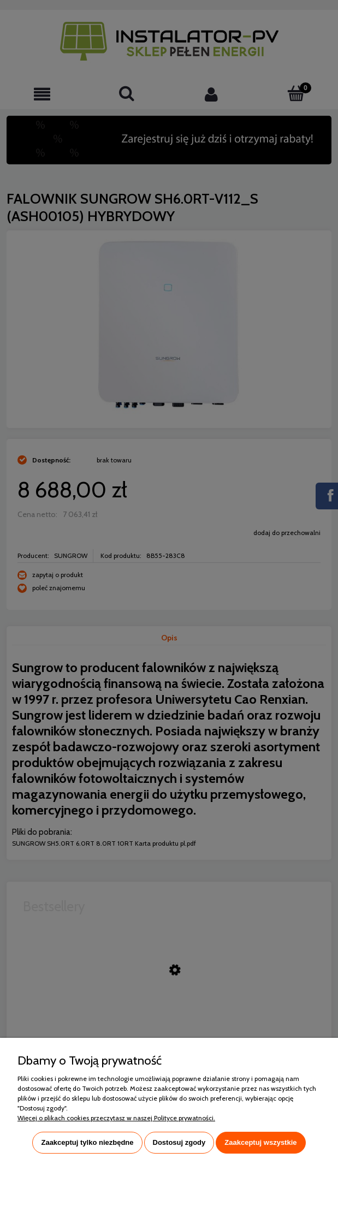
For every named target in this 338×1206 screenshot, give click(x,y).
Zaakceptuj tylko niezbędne (87, 1142)
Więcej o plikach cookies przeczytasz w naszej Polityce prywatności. (116, 1118)
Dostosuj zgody (179, 1142)
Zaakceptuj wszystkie (260, 1142)
